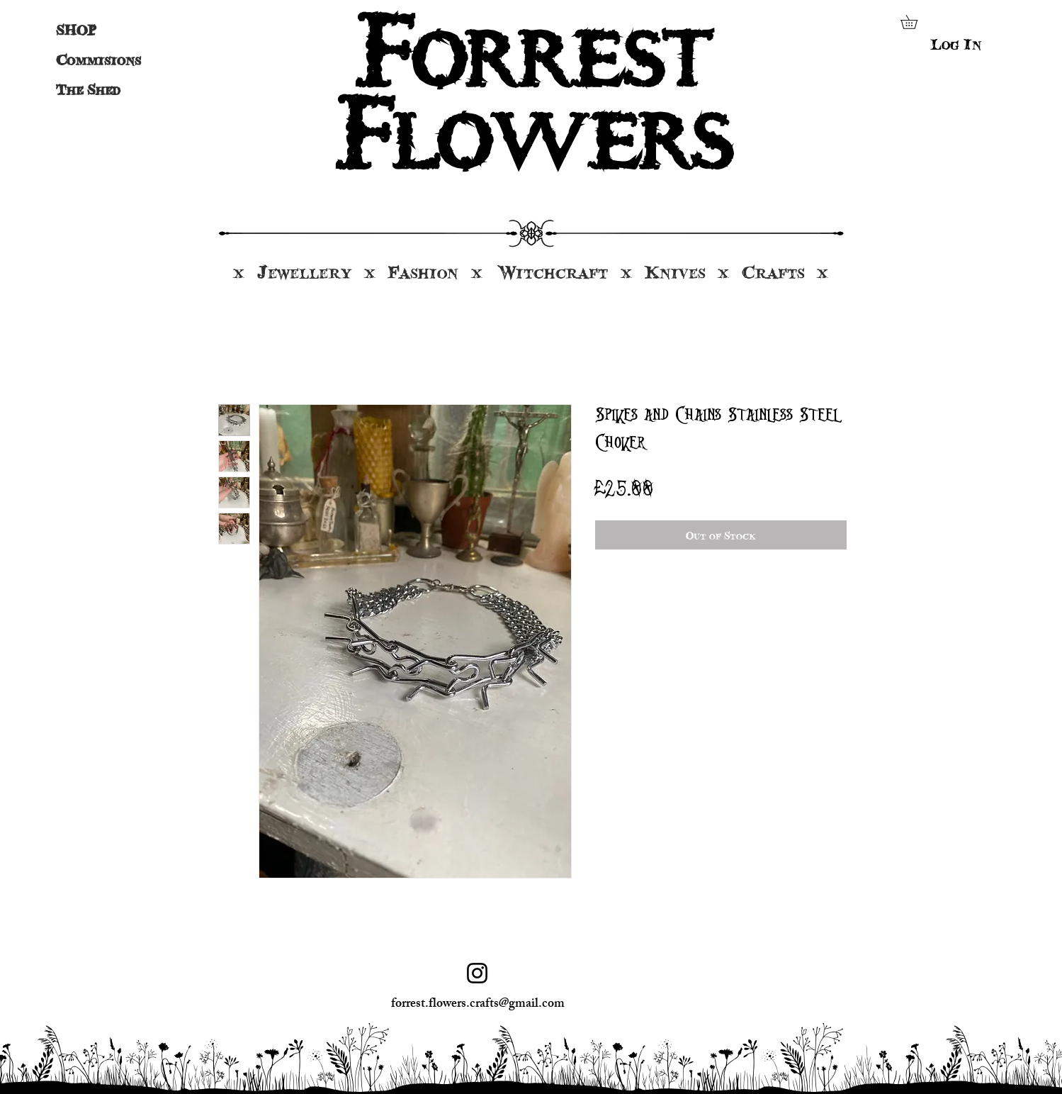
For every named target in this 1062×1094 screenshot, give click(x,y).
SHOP (76, 30)
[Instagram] (477, 973)
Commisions (92, 59)
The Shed (88, 89)
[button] (915, 22)
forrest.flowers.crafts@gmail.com (478, 1004)
